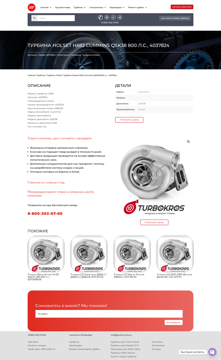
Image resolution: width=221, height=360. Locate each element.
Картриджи (116, 7)
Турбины (78, 7)
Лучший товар (62, 7)
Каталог (45, 7)
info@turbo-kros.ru (121, 335)
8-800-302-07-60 (45, 213)
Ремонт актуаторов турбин (84, 349)
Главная (31, 75)
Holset (141, 109)
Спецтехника (96, 7)
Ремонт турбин (136, 7)
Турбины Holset (91, 55)
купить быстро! (182, 7)
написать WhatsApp (80, 335)
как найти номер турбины (175, 18)
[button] (188, 141)
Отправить (173, 322)
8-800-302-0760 (109, 22)
